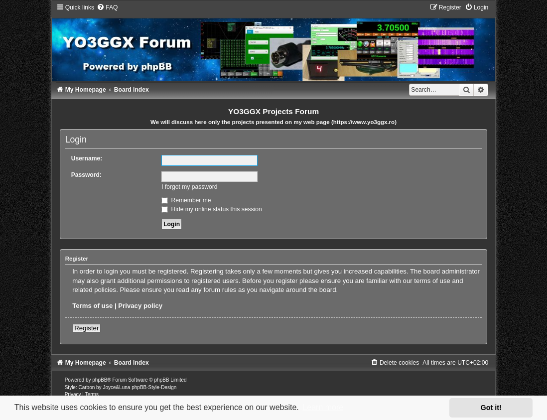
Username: (87, 158)
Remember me (186, 200)
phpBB (99, 380)
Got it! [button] (491, 408)
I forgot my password (189, 186)
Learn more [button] (322, 407)
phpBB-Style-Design (154, 387)
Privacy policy (140, 305)
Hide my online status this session (211, 209)
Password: (86, 174)
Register (86, 328)
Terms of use (92, 305)
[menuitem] (107, 7)
